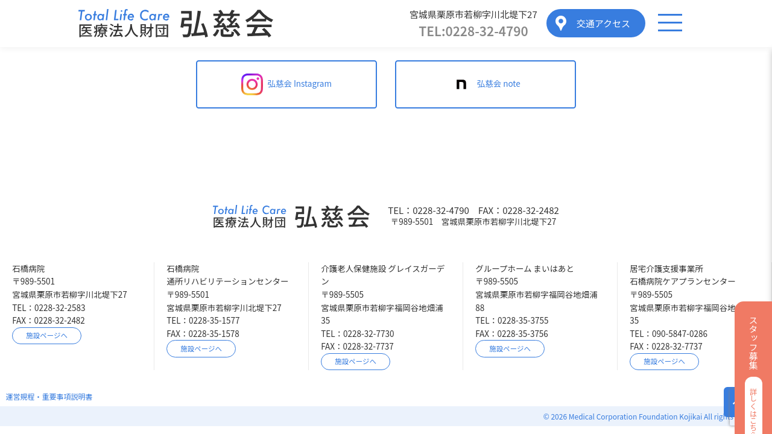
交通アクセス (603, 23)
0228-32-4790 (473, 31)
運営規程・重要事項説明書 (49, 396)
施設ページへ (47, 335)
